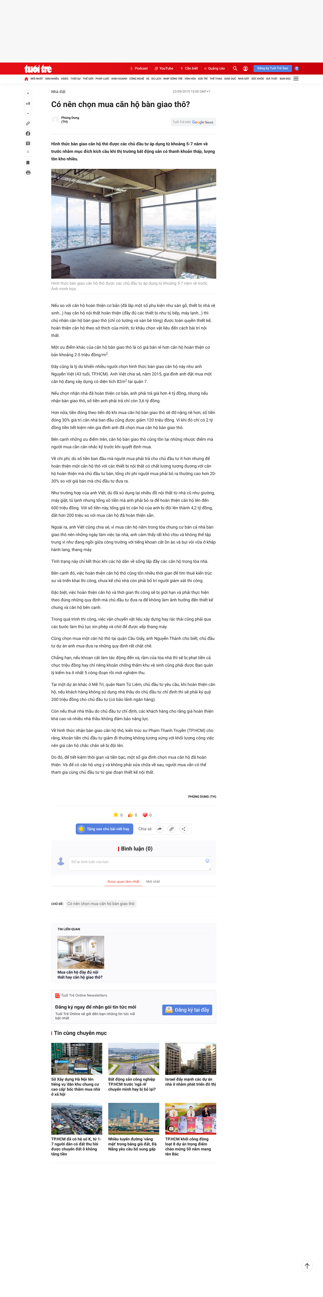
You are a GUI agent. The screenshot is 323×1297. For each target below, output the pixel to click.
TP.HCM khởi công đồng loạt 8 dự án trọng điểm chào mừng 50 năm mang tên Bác (188, 1146)
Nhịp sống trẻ (172, 78)
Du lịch (156, 78)
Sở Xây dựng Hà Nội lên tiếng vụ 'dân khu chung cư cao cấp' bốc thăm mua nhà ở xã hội (75, 1087)
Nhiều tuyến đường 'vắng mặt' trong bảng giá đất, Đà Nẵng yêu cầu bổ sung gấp (132, 1144)
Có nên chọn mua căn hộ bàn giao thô (101, 903)
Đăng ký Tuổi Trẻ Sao (273, 68)
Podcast (138, 68)
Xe (148, 78)
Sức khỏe (257, 78)
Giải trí (203, 78)
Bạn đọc (285, 78)
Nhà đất (243, 78)
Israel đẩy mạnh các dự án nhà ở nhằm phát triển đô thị (190, 1082)
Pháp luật (103, 78)
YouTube (163, 68)
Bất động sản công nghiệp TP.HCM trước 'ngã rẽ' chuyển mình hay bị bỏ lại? (132, 1084)
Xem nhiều (52, 78)
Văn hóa (190, 78)
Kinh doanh (119, 78)
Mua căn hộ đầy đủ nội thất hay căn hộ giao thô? (80, 975)
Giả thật (272, 78)
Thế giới (88, 78)
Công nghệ (136, 78)
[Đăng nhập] (245, 69)
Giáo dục (230, 78)
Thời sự (75, 78)
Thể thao (216, 78)
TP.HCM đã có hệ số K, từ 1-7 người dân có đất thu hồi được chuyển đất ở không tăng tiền (76, 1146)
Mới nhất (36, 78)
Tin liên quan (69, 929)
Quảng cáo (214, 69)
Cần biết (189, 68)
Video (64, 78)
